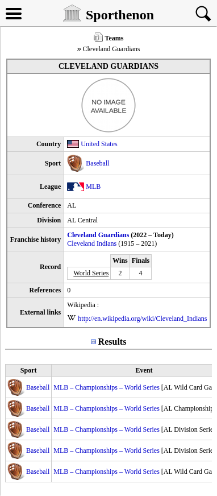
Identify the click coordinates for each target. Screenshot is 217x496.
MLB (93, 187)
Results (112, 341)
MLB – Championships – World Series (106, 387)
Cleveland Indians (91, 243)
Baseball (97, 163)
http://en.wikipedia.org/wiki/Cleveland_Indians (142, 319)
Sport (28, 370)
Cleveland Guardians (98, 235)
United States (99, 144)
